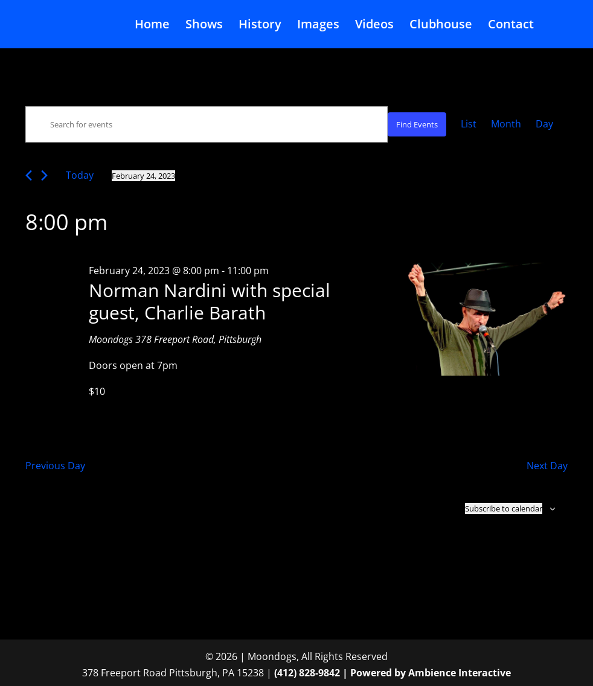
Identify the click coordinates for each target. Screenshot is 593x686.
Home (152, 26)
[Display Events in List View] (468, 124)
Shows (204, 26)
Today (80, 175)
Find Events (417, 124)
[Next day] (44, 175)
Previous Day (55, 465)
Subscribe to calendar (503, 508)
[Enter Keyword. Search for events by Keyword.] (206, 124)
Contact (511, 26)
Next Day (547, 465)
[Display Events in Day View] (544, 124)
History (260, 26)
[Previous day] (28, 175)
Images (318, 26)
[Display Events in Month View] (506, 124)
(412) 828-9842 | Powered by (341, 672)
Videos (374, 26)
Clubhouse (440, 26)
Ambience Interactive (459, 672)
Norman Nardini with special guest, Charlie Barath (209, 301)
